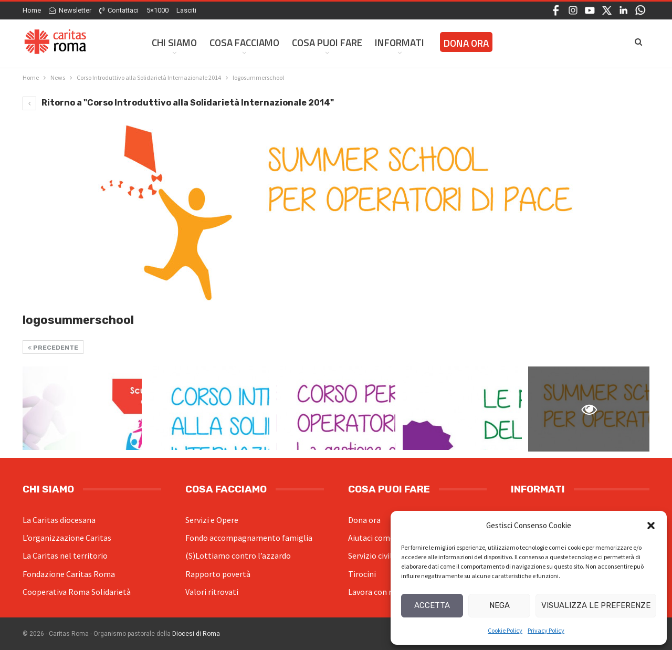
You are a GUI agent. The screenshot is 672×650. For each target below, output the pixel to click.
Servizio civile (372, 555)
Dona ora (364, 520)
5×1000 (157, 10)
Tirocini (362, 574)
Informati (399, 42)
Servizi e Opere (211, 520)
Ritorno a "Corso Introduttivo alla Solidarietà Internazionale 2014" (178, 103)
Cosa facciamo (244, 42)
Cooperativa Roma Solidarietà (77, 591)
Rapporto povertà (217, 574)
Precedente (53, 347)
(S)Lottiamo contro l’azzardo (238, 555)
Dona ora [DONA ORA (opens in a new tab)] (466, 42)
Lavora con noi (374, 591)
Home (32, 10)
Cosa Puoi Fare (327, 42)
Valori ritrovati (211, 591)
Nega (499, 605)
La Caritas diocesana (59, 520)
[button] (651, 525)
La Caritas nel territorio (65, 555)
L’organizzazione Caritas (67, 537)
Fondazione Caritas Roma (69, 574)
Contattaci (119, 10)
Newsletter (70, 10)
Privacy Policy (546, 630)
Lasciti (186, 10)
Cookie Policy (505, 630)
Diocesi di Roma (196, 633)
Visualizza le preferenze (595, 605)
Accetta (432, 605)
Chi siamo (174, 42)
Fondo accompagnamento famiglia (248, 537)
